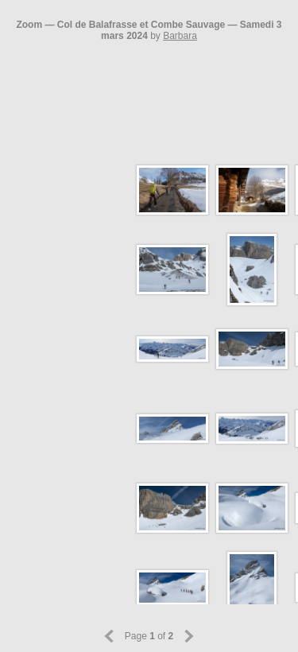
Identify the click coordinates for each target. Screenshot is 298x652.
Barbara (180, 35)
